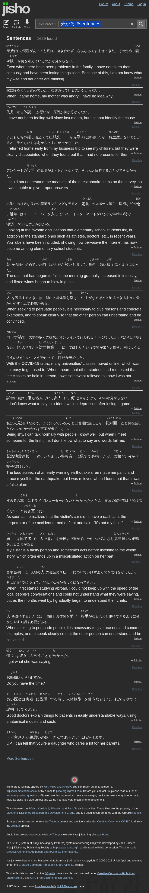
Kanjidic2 (43, 808)
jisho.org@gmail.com (69, 791)
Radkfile (72, 808)
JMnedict (55, 808)
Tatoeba (138, 660)
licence (136, 812)
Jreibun (138, 78)
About (116, 4)
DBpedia (50, 873)
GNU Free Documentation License (51, 877)
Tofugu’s (57, 834)
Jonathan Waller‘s (45, 886)
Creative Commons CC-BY (113, 821)
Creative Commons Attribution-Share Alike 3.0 (46, 864)
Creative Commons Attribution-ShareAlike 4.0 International (41, 851)
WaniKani (102, 834)
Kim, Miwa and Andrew (57, 786)
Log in (141, 4)
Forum (103, 4)
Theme (129, 4)
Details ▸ (137, 84)
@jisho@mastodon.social (21, 791)
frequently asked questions (22, 795)
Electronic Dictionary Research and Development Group (40, 812)
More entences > (20, 758)
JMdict (32, 808)
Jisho (16, 9)
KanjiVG (67, 860)
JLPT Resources (67, 886)
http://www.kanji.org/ (65, 847)
